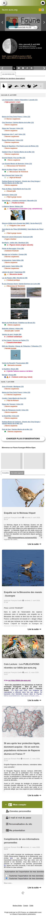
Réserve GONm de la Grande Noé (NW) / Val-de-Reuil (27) (22, 223)
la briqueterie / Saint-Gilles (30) (13, 260)
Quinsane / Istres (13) (9, 195)
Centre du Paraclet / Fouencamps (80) (15, 363)
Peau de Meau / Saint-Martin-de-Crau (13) (16, 189)
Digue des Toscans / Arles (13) (12, 128)
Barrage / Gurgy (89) (9, 375)
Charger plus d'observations (23, 439)
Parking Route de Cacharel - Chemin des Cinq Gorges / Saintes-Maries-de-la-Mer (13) (21, 182)
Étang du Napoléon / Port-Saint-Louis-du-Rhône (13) (20, 146)
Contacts (25, 905)
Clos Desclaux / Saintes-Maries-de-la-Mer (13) (18, 122)
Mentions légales (17, 905)
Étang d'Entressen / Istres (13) (12, 140)
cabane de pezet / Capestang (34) (13, 272)
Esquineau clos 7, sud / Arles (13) (13, 134)
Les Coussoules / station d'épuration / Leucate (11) (20, 100)
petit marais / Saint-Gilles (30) (12, 266)
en (42, 9)
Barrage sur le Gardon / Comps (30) (14, 254)
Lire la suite (34, 544)
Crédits (31, 905)
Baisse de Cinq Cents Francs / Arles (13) (16, 117)
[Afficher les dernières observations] (12, 78)
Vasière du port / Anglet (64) (11, 334)
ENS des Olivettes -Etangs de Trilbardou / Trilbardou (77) (22, 346)
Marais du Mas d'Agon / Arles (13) (13, 169)
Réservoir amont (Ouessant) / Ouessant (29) (17, 237)
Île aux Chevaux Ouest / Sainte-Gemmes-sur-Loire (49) (21, 284)
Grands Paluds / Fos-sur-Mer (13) (13, 158)
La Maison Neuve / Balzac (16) (12, 206)
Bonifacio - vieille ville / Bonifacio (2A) (15, 243)
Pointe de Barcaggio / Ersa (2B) (13, 248)
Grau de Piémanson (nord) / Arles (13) (15, 410)
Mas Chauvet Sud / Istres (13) (12, 175)
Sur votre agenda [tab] (17, 473)
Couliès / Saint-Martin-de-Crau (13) (14, 398)
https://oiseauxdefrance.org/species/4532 (22, 538)
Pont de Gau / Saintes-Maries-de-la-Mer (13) (17, 429)
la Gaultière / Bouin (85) (10, 369)
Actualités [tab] (5, 473)
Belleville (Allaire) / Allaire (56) (12, 328)
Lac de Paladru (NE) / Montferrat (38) (14, 278)
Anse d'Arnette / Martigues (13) (13, 386)
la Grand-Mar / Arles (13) (10, 416)
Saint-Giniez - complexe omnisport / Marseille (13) (19, 200)
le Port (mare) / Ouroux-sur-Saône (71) (15, 340)
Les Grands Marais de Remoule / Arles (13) (17, 164)
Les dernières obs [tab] (8, 74)
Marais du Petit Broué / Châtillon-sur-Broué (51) (18, 323)
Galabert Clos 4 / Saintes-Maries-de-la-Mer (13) (18, 152)
